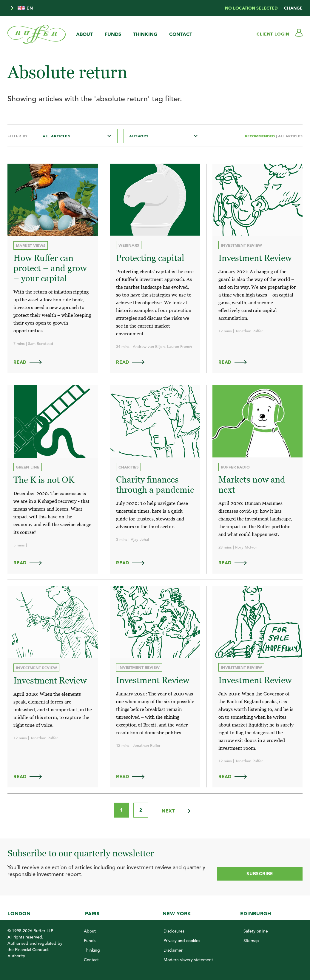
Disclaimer (173, 947)
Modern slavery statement (188, 957)
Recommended (260, 135)
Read (30, 361)
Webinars (128, 245)
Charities (128, 466)
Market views (30, 245)
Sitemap (251, 938)
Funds (113, 34)
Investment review (241, 245)
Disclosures (174, 928)
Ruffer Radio (235, 466)
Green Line (27, 466)
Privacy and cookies (182, 938)
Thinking (145, 34)
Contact (180, 34)
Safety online (255, 928)
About (84, 34)
